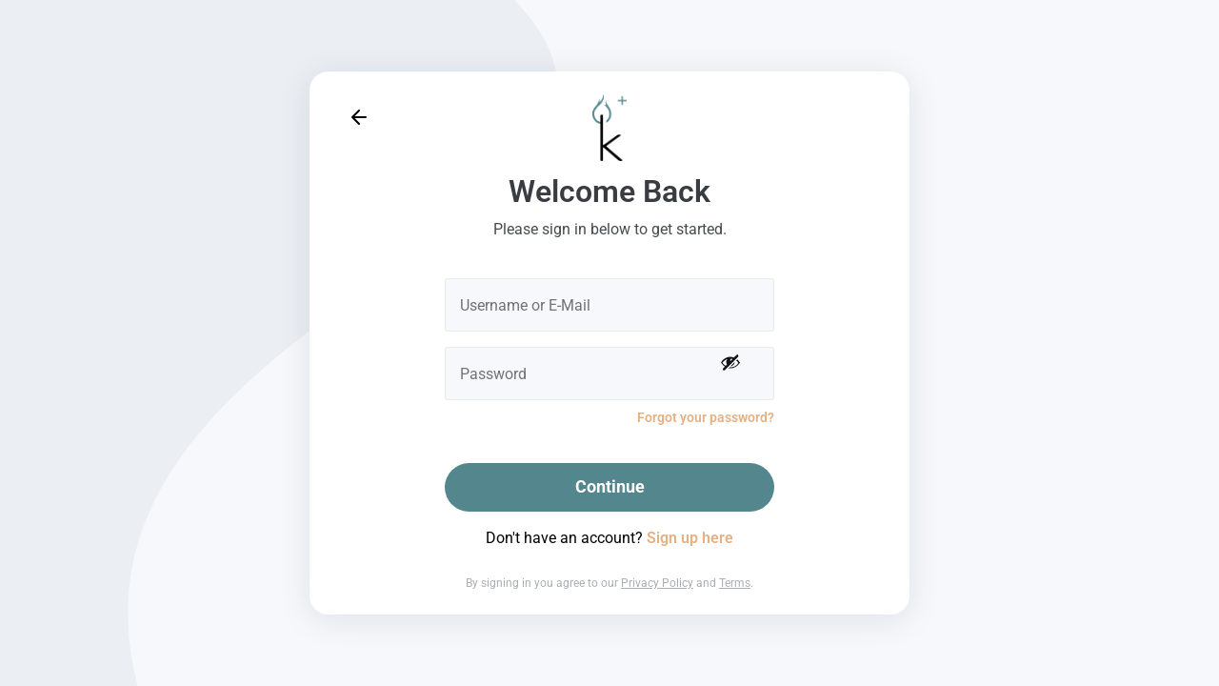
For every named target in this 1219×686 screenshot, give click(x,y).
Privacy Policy (657, 583)
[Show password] (730, 362)
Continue (610, 486)
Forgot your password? (705, 417)
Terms (734, 583)
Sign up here (690, 538)
